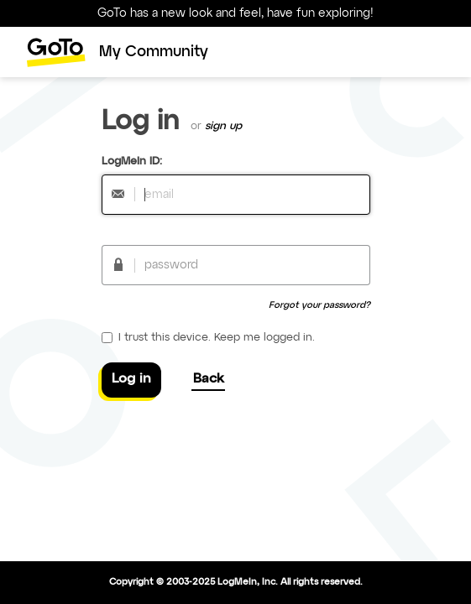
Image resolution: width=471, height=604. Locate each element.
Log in (131, 379)
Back (208, 379)
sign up (223, 126)
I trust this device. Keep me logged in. (208, 337)
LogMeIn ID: (132, 161)
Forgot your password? (319, 305)
